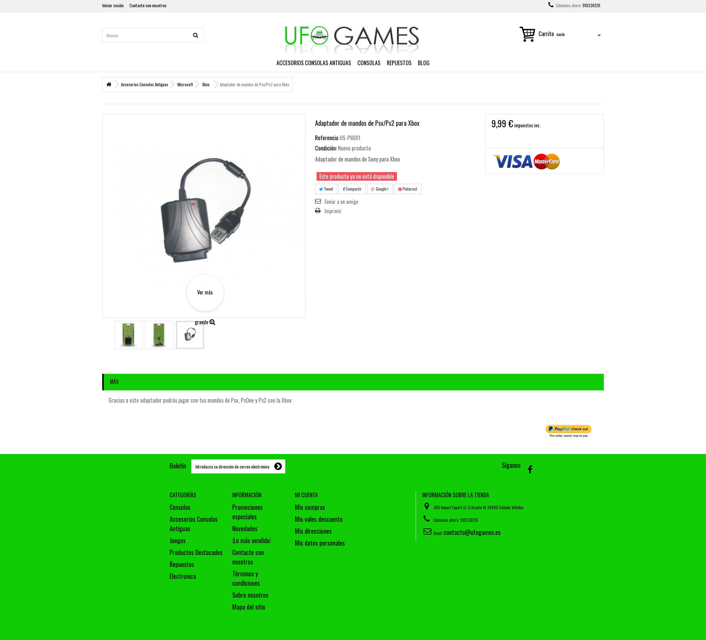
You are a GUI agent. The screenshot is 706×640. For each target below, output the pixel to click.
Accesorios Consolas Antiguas (314, 63)
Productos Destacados (196, 552)
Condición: (326, 148)
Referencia (326, 137)
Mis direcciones (313, 531)
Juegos (178, 540)
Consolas (369, 63)
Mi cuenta (306, 495)
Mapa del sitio (248, 606)
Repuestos (399, 63)
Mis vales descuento (319, 519)
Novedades (244, 528)
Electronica (183, 576)
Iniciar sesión (113, 5)
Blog (423, 63)
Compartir (352, 189)
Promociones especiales (247, 511)
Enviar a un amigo (341, 201)
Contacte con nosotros (147, 5)
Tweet (326, 189)
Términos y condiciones (246, 578)
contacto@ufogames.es (472, 532)
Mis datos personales (320, 542)
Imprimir (333, 211)
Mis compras (310, 507)
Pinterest (407, 189)
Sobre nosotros (250, 595)
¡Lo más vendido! (251, 540)
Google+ (380, 189)
